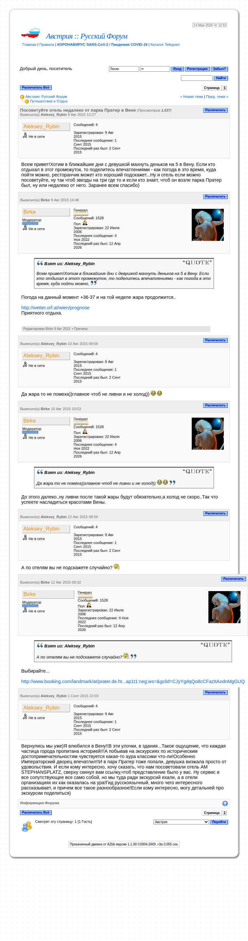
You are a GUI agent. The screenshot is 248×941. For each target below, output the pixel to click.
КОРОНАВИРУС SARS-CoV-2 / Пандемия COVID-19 (102, 44)
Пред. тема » (217, 97)
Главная (30, 44)
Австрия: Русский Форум (46, 97)
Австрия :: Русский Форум (86, 36)
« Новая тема (191, 97)
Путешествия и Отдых (49, 101)
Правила (46, 44)
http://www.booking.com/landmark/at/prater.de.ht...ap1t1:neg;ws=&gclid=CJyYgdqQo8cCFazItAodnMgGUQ (133, 681)
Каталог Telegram (165, 44)
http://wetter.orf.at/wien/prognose (55, 307)
